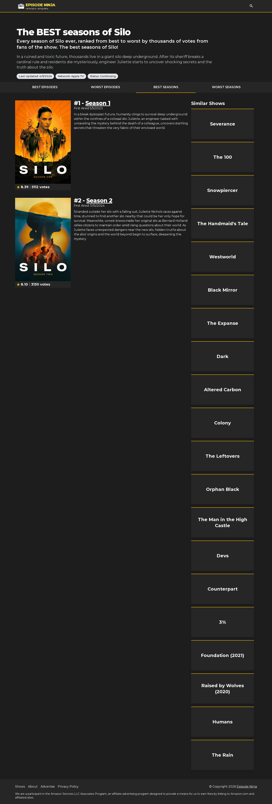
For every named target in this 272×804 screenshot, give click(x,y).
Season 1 (97, 103)
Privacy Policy (68, 786)
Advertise (48, 786)
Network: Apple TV (71, 76)
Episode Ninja (247, 786)
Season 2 (99, 200)
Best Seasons (166, 87)
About (33, 786)
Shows (20, 786)
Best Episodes (45, 87)
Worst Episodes (105, 87)
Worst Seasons (226, 87)
